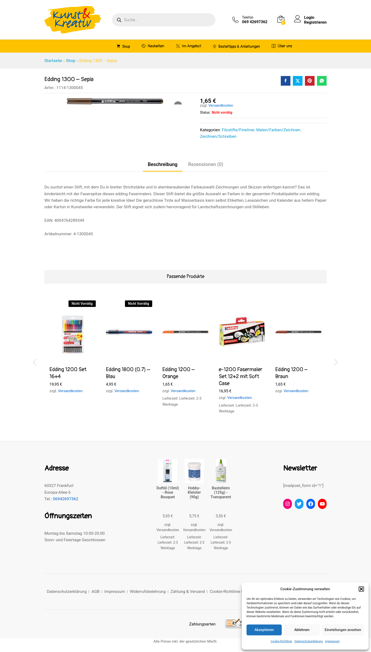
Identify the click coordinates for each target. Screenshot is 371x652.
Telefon (248, 17)
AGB (95, 591)
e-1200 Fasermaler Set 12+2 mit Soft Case (240, 376)
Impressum (332, 641)
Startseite (53, 60)
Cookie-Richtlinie (281, 641)
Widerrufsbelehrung (148, 591)
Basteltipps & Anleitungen (236, 46)
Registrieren (315, 22)
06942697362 (65, 498)
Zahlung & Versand (188, 591)
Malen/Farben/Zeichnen (278, 129)
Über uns (282, 46)
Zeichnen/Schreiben (218, 136)
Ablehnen (301, 630)
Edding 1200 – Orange (178, 373)
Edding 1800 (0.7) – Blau (128, 373)
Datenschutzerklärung (309, 641)
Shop (123, 46)
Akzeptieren (264, 630)
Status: (205, 112)
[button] (361, 589)
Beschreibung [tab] (162, 164)
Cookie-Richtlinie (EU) (229, 591)
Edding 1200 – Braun (291, 373)
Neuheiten (153, 46)
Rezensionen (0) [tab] (205, 164)
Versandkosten (220, 105)
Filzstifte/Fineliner (238, 129)
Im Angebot (188, 46)
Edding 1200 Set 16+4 (67, 373)
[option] (72, 351)
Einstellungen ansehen (343, 630)
